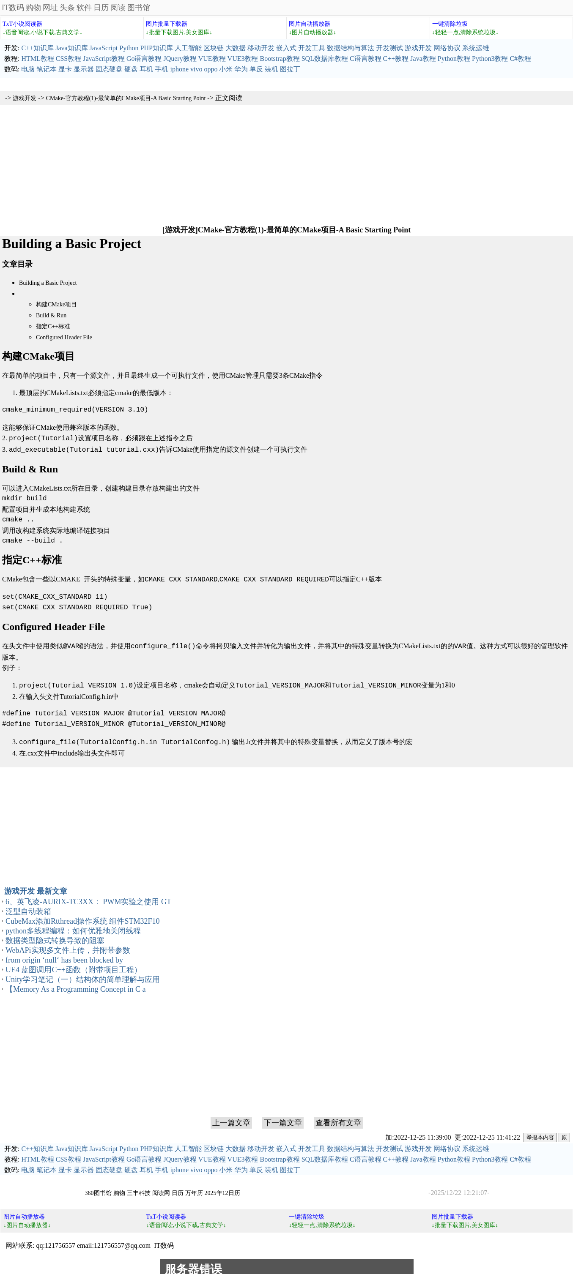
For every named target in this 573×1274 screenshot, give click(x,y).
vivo (196, 69)
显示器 (84, 69)
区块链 (213, 48)
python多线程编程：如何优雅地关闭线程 (73, 926)
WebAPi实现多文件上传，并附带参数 (67, 945)
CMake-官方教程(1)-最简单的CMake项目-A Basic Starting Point (126, 98)
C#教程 (520, 58)
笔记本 (46, 69)
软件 (84, 7)
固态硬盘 (109, 69)
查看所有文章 (338, 1117)
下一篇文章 (283, 1117)
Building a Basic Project (48, 283)
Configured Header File (64, 337)
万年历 (194, 1188)
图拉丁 (290, 69)
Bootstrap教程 (279, 58)
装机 (271, 69)
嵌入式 (286, 48)
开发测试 (389, 48)
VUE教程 (212, 58)
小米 (226, 69)
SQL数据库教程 (325, 58)
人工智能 (188, 48)
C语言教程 (365, 58)
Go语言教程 (144, 58)
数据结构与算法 (350, 48)
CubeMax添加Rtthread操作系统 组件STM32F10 (82, 916)
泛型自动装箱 (28, 906)
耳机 (146, 69)
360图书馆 (98, 1188)
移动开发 (260, 48)
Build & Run (51, 315)
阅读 (118, 7)
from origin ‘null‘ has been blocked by (64, 955)
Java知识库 (71, 48)
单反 (256, 69)
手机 (161, 69)
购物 (33, 7)
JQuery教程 (179, 58)
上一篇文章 (231, 1117)
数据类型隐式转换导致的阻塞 (54, 935)
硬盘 (131, 69)
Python (128, 48)
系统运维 (475, 48)
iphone (179, 69)
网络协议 (447, 48)
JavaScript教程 (104, 58)
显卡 (65, 69)
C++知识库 (37, 48)
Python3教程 (490, 58)
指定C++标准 (53, 326)
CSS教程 (68, 58)
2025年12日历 (222, 1188)
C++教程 (396, 58)
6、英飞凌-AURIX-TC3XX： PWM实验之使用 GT (88, 896)
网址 (50, 7)
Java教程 (423, 58)
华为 (241, 69)
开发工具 (311, 48)
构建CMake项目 (56, 304)
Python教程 (454, 58)
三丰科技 (139, 1188)
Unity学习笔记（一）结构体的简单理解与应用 (82, 974)
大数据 (235, 48)
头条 (67, 7)
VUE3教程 (243, 58)
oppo (210, 69)
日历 (101, 7)
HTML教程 (37, 58)
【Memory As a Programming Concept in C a (75, 984)
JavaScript (104, 48)
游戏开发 (418, 48)
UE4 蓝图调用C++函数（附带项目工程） (73, 964)
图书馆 (138, 7)
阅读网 (161, 1188)
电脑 (28, 69)
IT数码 (13, 7)
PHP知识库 (156, 48)
